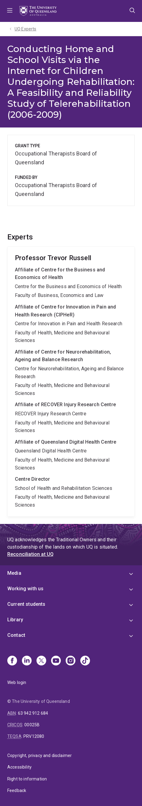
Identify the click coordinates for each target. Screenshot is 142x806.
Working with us (25, 588)
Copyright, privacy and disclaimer (39, 755)
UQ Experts (25, 28)
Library (15, 620)
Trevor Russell (71, 381)
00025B (32, 724)
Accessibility (19, 767)
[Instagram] (70, 661)
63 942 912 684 (33, 713)
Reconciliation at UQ (30, 554)
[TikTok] (85, 661)
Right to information (27, 778)
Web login (16, 682)
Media (14, 573)
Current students (26, 604)
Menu (9, 11)
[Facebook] (12, 661)
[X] (41, 661)
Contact (16, 635)
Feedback (16, 790)
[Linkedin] (27, 661)
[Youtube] (56, 661)
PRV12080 (33, 736)
